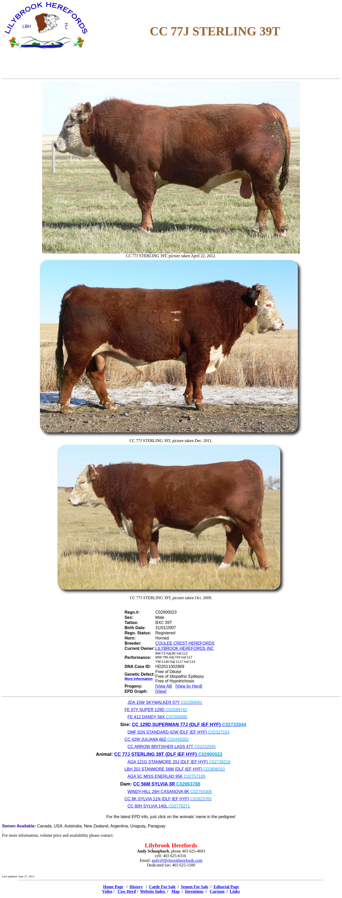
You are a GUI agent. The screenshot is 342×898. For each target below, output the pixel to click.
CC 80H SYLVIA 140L (158, 806)
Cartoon (217, 891)
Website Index (153, 891)
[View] (160, 691)
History (136, 887)
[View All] (163, 686)
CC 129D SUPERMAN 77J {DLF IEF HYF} (189, 724)
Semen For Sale (194, 887)
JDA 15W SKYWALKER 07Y (164, 702)
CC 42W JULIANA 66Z (157, 739)
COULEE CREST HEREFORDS (184, 643)
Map (176, 891)
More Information (139, 679)
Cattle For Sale (162, 887)
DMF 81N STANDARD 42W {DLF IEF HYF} (178, 732)
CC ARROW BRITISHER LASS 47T (171, 746)
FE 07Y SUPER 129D (156, 709)
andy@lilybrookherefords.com (177, 860)
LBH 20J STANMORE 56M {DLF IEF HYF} (175, 769)
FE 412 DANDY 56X (157, 717)
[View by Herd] (188, 686)
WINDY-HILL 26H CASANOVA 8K (169, 791)
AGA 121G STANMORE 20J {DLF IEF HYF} (178, 762)
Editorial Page (226, 887)
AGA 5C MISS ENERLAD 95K (166, 776)
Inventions (194, 891)
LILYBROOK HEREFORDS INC (184, 648)
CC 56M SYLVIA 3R (166, 784)
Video (107, 891)
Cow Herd (127, 891)
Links (235, 891)
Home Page (113, 887)
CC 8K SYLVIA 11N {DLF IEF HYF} (168, 799)
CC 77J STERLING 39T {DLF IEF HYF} (168, 754)
